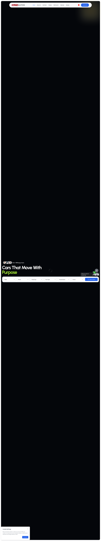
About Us (39, 5)
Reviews (67, 5)
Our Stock (44, 5)
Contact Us (85, 5)
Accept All (25, 537)
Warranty (62, 5)
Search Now (91, 279)
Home (34, 5)
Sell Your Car (56, 5)
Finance (50, 5)
